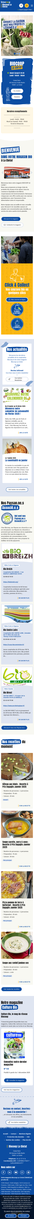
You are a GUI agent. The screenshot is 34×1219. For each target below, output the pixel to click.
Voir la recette (24, 806)
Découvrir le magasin (11, 219)
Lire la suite (24, 433)
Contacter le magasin (12, 225)
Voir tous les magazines (12, 1090)
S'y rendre (17, 91)
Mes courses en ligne (17, 300)
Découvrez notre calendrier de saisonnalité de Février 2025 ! (17, 411)
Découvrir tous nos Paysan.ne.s (14, 728)
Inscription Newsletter (15, 379)
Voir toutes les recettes (11, 989)
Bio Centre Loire (10, 630)
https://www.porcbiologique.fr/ (14, 706)
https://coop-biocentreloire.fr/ (13, 645)
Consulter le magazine (15, 1080)
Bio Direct (7, 692)
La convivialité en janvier (16, 460)
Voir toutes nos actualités (17, 489)
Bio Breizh (7, 569)
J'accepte (23, 1216)
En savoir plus (24, 598)
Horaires (17, 97)
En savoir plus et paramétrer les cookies (17, 1211)
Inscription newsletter (17, 1122)
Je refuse (11, 1216)
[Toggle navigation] (32, 6)
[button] (2, 35)
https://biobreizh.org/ (10, 582)
